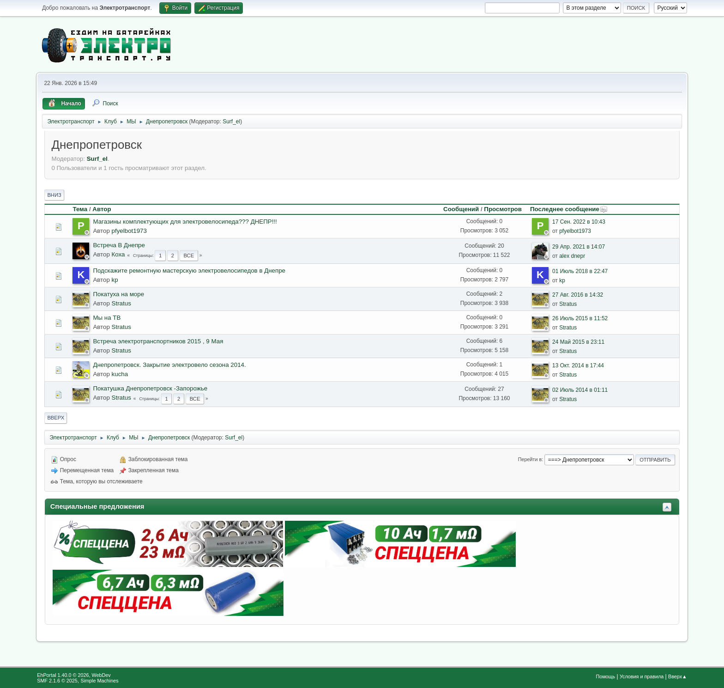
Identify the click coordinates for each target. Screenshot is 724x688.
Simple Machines (100, 680)
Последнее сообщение (569, 209)
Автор (101, 209)
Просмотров (503, 209)
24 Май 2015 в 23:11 (578, 342)
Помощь (605, 676)
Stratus (121, 303)
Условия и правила (642, 676)
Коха (118, 254)
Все (188, 255)
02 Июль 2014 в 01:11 (580, 390)
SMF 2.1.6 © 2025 (57, 680)
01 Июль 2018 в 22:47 (580, 271)
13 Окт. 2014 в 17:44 (578, 365)
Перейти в (530, 459)
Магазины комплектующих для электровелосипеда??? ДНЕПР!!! (185, 221)
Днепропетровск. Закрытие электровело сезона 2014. (169, 364)
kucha (120, 374)
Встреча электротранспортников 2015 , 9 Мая (158, 341)
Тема (79, 209)
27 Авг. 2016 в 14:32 (577, 295)
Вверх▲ (677, 676)
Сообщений (461, 209)
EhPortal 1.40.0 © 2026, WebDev (73, 675)
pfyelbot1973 (129, 230)
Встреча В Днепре (119, 245)
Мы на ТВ (107, 317)
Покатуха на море (118, 294)
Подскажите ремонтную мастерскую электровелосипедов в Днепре (189, 270)
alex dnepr (572, 256)
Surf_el (231, 121)
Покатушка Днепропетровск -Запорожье (150, 388)
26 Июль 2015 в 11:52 (580, 318)
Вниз (54, 195)
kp (115, 279)
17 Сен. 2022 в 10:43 (578, 222)
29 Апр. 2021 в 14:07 (578, 247)
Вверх (55, 417)
